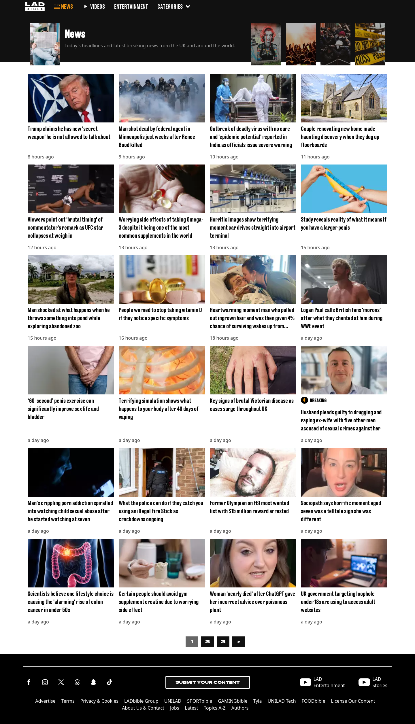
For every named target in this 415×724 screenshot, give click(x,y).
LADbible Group (141, 701)
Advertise (45, 701)
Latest (191, 708)
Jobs (174, 708)
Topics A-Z (214, 708)
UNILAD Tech (281, 701)
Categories (174, 6)
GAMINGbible (233, 701)
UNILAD (173, 701)
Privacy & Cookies (99, 701)
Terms (68, 701)
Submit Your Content (208, 682)
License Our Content (353, 701)
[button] (138, 42)
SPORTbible (199, 701)
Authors (240, 708)
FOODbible (313, 701)
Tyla (257, 701)
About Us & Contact (143, 708)
